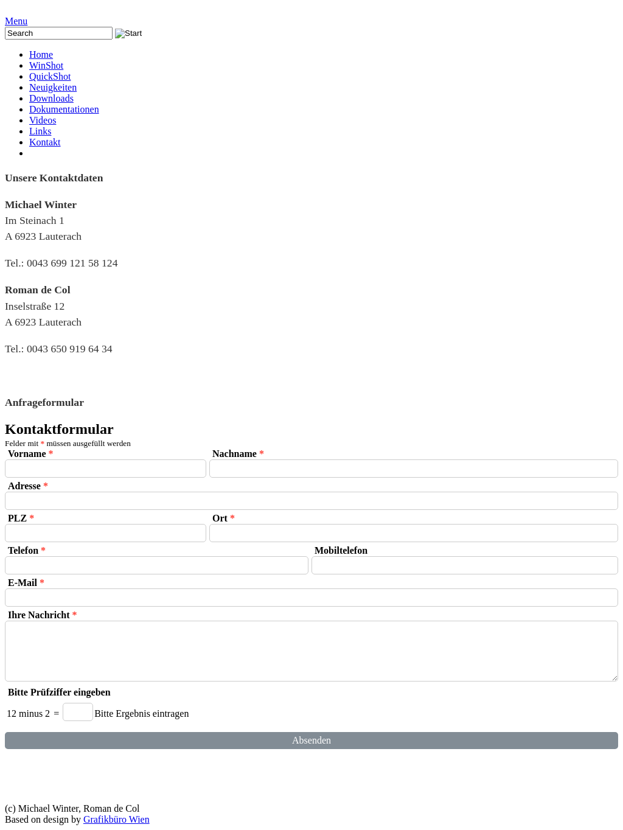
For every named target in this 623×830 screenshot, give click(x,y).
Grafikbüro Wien (116, 819)
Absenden (311, 740)
